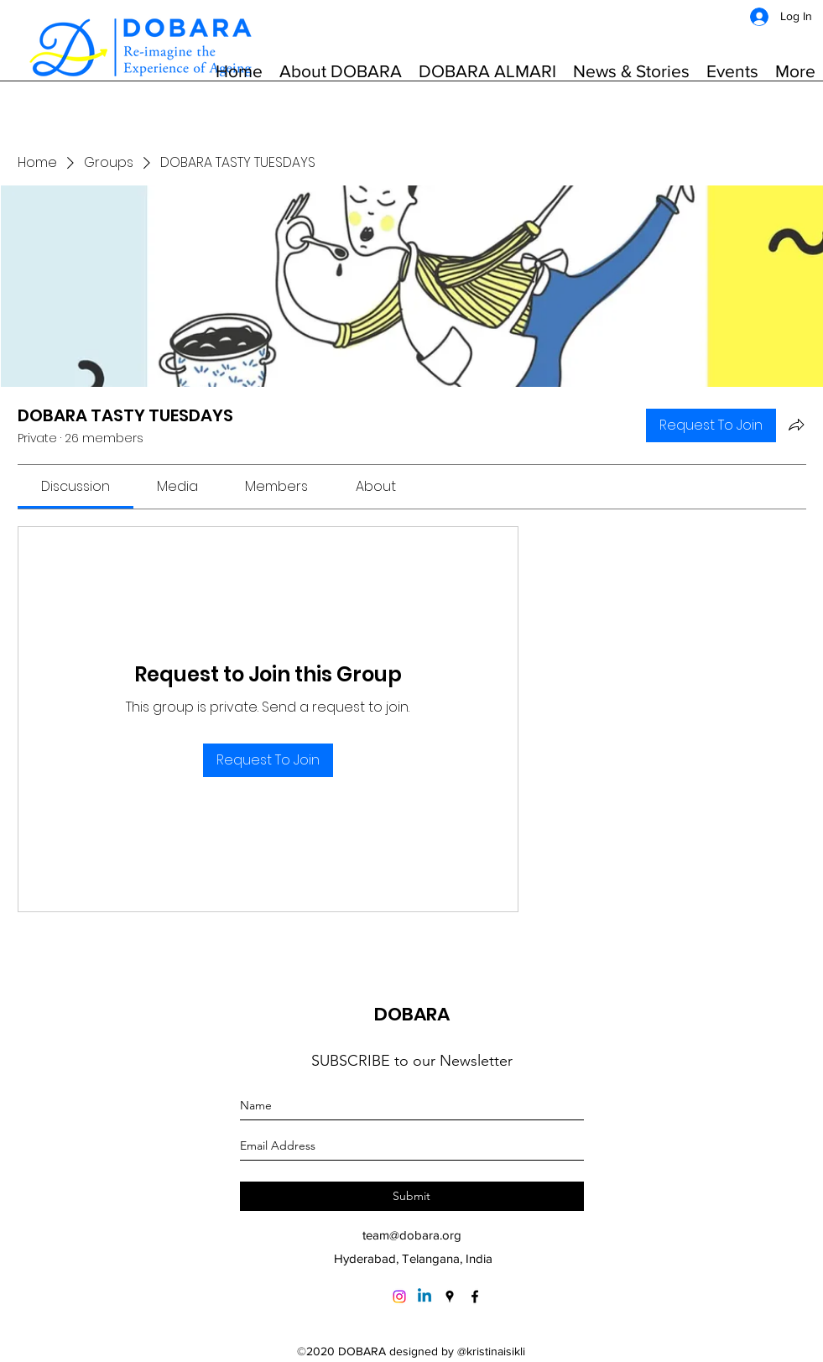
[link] (75, 486)
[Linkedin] (424, 1296)
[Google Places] (449, 1296)
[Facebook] (474, 1296)
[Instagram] (399, 1296)
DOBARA (412, 1014)
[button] (340, 71)
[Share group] (796, 425)
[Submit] (412, 1196)
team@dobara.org (411, 1235)
